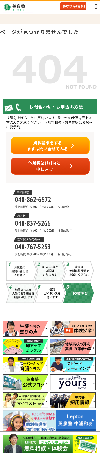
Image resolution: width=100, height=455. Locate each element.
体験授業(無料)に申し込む (44, 166)
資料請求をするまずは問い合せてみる (47, 146)
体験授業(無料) (74, 6)
